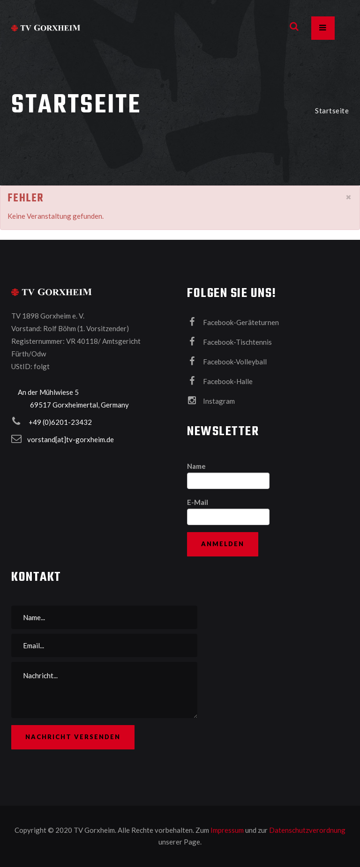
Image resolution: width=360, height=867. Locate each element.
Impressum (227, 830)
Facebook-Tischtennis (229, 341)
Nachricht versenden (72, 737)
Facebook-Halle (220, 380)
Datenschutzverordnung (307, 830)
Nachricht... (104, 690)
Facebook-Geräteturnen (233, 321)
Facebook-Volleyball (227, 361)
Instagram (211, 400)
